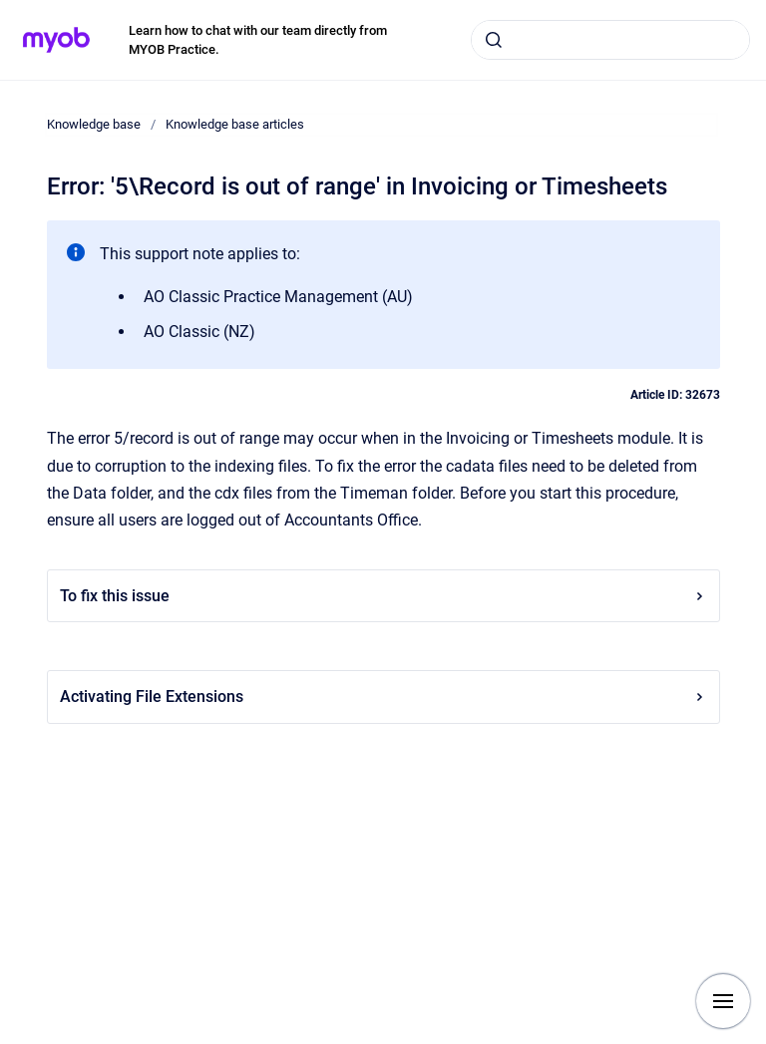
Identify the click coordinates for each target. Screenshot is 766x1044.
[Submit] (494, 40)
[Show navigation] (723, 1001)
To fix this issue (383, 595)
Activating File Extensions (383, 696)
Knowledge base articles (235, 124)
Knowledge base (94, 124)
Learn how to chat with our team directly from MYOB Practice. (258, 40)
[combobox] (610, 40)
